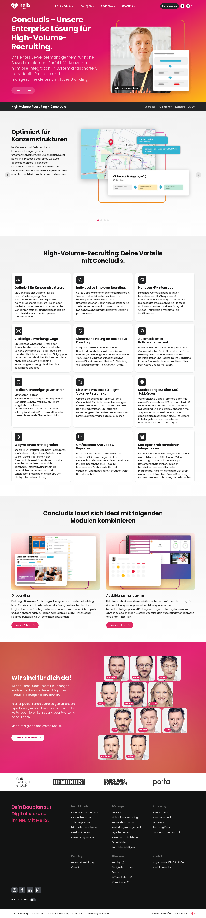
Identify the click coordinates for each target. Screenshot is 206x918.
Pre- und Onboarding (123, 822)
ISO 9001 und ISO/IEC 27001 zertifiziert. (169, 913)
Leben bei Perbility (82, 862)
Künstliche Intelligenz (123, 847)
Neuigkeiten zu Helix (123, 867)
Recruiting (117, 812)
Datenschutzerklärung (58, 913)
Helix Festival (159, 822)
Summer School (162, 817)
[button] (98, 220)
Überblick (149, 106)
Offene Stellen (122, 877)
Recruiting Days (161, 827)
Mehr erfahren (24, 625)
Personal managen (81, 817)
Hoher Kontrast (19, 899)
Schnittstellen (119, 842)
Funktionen (165, 106)
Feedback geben (80, 832)
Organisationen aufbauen (85, 812)
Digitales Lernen (121, 832)
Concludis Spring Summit (167, 832)
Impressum (37, 913)
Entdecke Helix (161, 812)
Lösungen (87, 6)
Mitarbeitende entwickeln (85, 827)
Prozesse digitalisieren (83, 837)
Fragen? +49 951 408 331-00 (168, 862)
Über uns (128, 6)
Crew (75, 867)
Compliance (120, 882)
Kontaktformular (162, 867)
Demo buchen (169, 6)
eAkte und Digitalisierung (125, 837)
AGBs (191, 106)
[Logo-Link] (21, 6)
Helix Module (64, 6)
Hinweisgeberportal (98, 913)
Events (115, 872)
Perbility (118, 862)
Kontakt (180, 106)
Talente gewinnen (81, 822)
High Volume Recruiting (125, 817)
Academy (108, 6)
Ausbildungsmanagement (126, 827)
